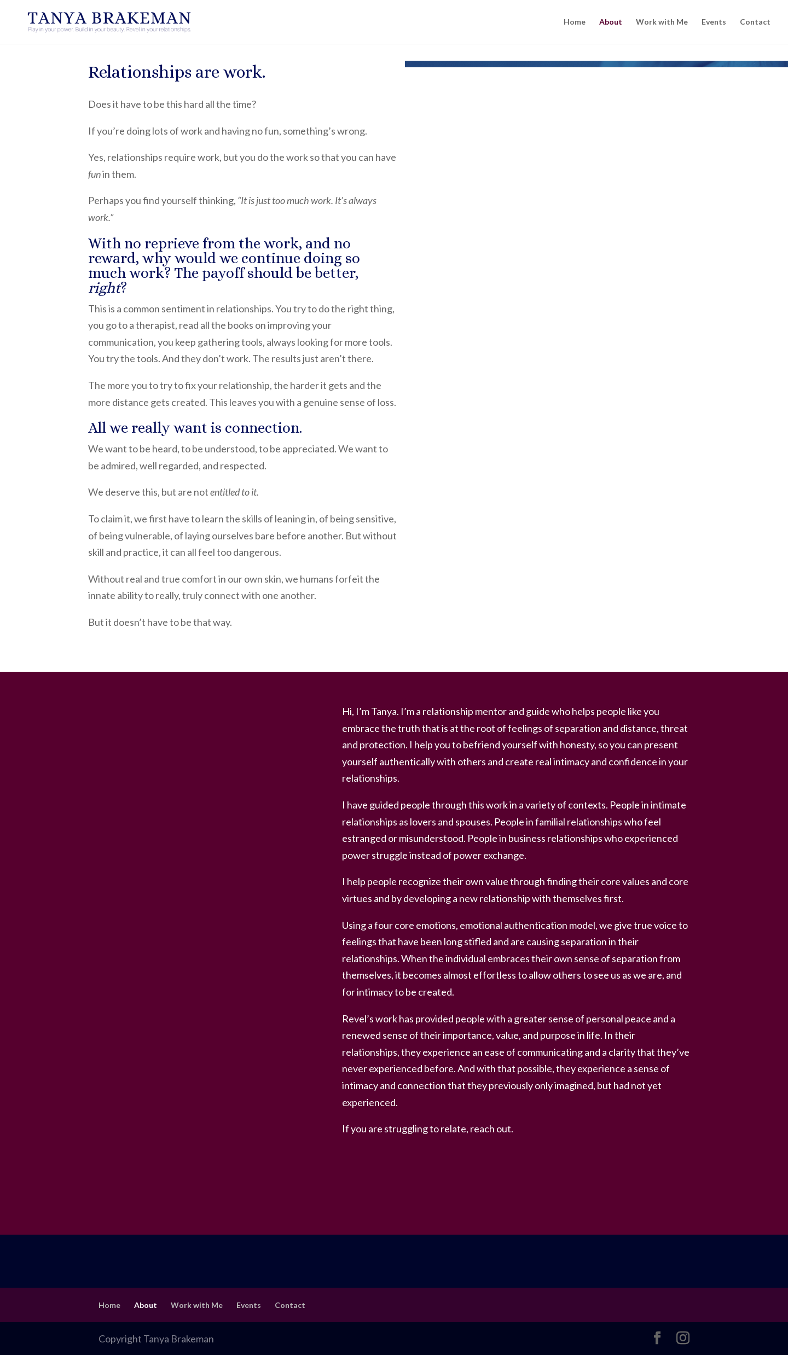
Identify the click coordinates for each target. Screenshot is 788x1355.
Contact (755, 22)
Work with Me (662, 22)
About (610, 22)
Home (575, 22)
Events (714, 22)
